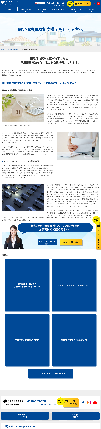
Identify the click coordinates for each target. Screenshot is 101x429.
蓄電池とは (4, 401)
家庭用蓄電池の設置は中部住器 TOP (9, 49)
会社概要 (91, 9)
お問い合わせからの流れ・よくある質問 (80, 393)
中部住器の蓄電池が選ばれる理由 (74, 279)
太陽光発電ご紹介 (41, 406)
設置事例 (39, 399)
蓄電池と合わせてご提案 (43, 403)
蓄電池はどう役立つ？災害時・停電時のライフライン (27, 265)
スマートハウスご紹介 (42, 409)
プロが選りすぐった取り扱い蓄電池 (50, 291)
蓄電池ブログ (72, 405)
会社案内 (70, 397)
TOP (2, 393)
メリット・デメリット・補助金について (73, 265)
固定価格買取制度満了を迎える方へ (12, 407)
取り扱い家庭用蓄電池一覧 (44, 396)
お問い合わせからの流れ (58, 9)
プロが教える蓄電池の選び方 (27, 279)
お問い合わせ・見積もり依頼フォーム (79, 401)
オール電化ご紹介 (41, 413)
